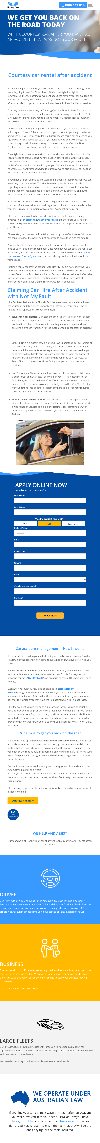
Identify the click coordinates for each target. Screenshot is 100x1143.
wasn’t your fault (48, 219)
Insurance (67, 1121)
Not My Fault (35, 678)
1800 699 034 (74, 5)
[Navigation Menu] (90, 5)
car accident (28, 219)
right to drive (25, 1121)
